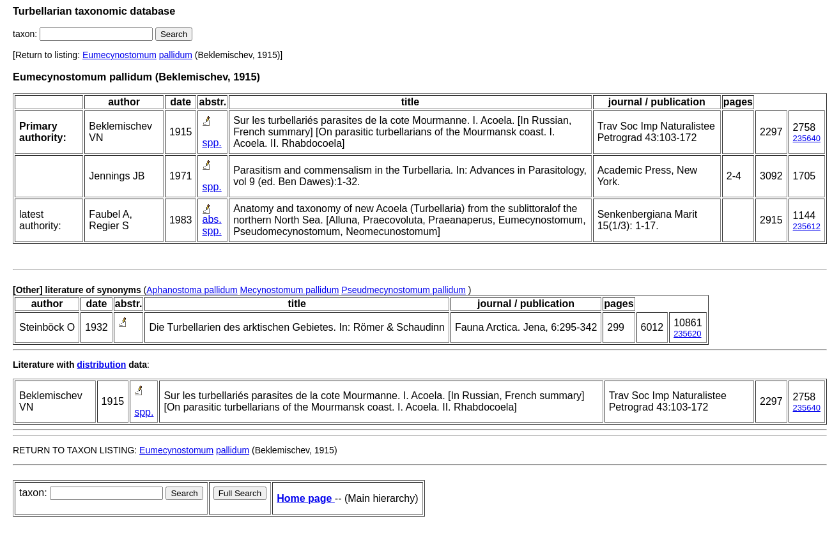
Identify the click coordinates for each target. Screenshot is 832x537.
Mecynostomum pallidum (289, 290)
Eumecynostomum (119, 55)
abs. (211, 219)
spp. (211, 142)
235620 (687, 333)
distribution (101, 364)
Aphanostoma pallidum (191, 290)
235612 (806, 226)
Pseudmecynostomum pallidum (403, 290)
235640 (806, 138)
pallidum (175, 55)
